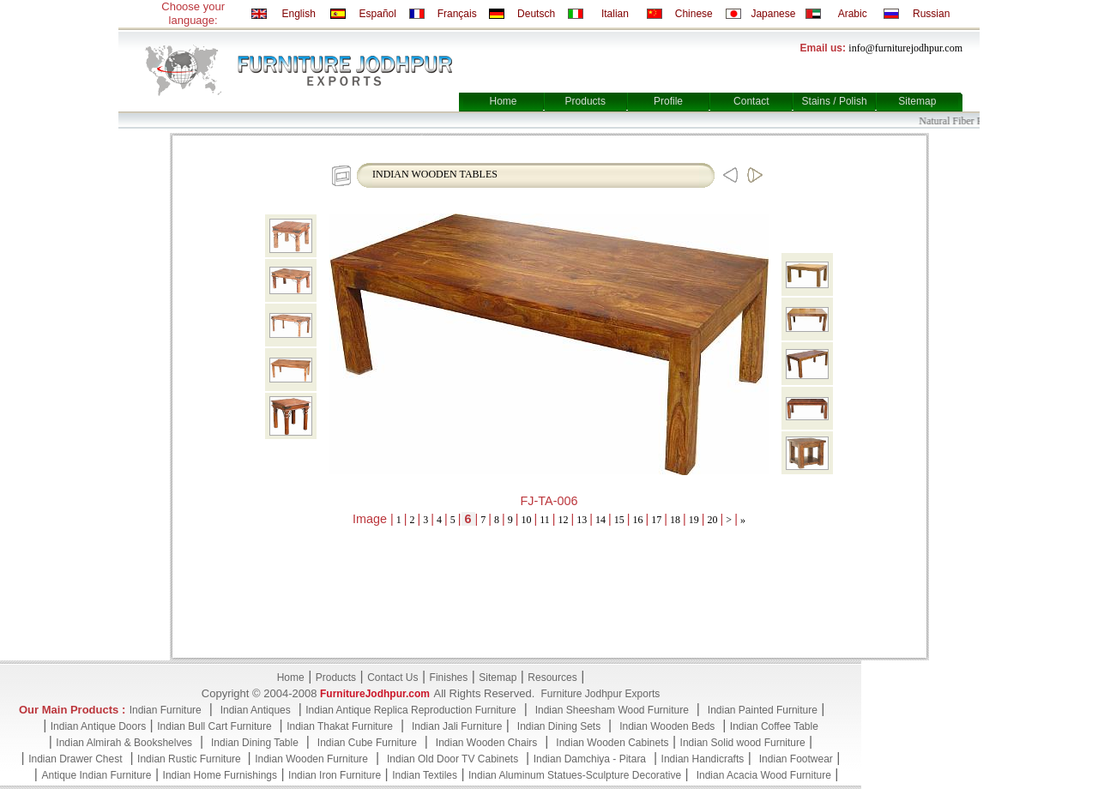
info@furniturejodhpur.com (905, 48)
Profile (668, 101)
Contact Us (392, 678)
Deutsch (536, 14)
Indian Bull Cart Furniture (214, 726)
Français (457, 14)
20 (713, 520)
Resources (552, 678)
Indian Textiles (424, 775)
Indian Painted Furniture (762, 710)
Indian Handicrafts (703, 759)
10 (526, 520)
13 (581, 520)
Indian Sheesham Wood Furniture (612, 710)
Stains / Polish (834, 101)
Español (377, 14)
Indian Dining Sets (558, 726)
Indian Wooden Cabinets (612, 743)
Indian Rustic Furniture (190, 759)
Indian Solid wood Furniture (742, 743)
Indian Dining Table (255, 743)
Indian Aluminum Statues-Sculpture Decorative (574, 775)
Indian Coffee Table (774, 726)
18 (675, 520)
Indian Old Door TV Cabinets (452, 759)
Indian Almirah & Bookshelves (124, 743)
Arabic (852, 14)
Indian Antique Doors (98, 726)
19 (694, 520)
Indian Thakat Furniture (340, 726)
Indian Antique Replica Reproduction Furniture (410, 710)
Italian (615, 14)
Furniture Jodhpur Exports (600, 694)
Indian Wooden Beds (667, 726)
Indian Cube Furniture (367, 743)
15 (619, 520)
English (298, 14)
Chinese (694, 14)
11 (544, 520)
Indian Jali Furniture (457, 726)
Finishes (449, 678)
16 (638, 520)
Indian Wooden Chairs (487, 743)
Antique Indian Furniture (96, 775)
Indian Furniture (166, 710)
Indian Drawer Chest (75, 759)
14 (600, 520)
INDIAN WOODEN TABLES (435, 174)
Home (502, 101)
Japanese (773, 14)
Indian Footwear (796, 759)
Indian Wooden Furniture (311, 759)
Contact (751, 101)
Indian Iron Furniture (334, 775)
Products (585, 101)
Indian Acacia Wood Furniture (764, 775)
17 (656, 520)
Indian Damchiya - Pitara (590, 759)
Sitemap (917, 101)
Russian (931, 14)
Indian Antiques (255, 710)
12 (563, 520)
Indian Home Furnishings (220, 775)
